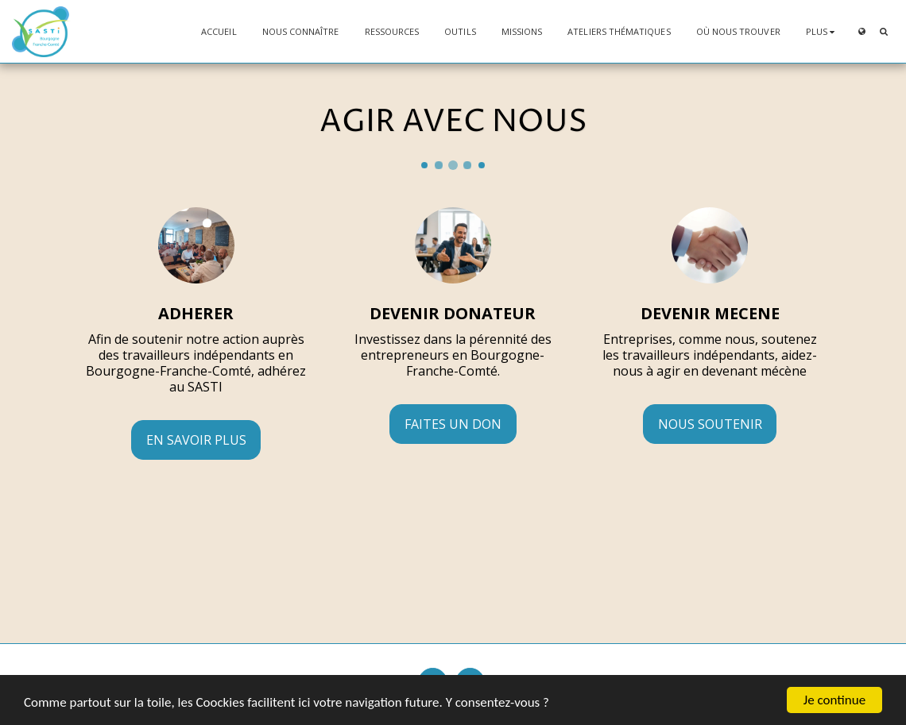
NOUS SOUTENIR (710, 424)
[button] (883, 31)
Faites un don (453, 424)
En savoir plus (196, 440)
